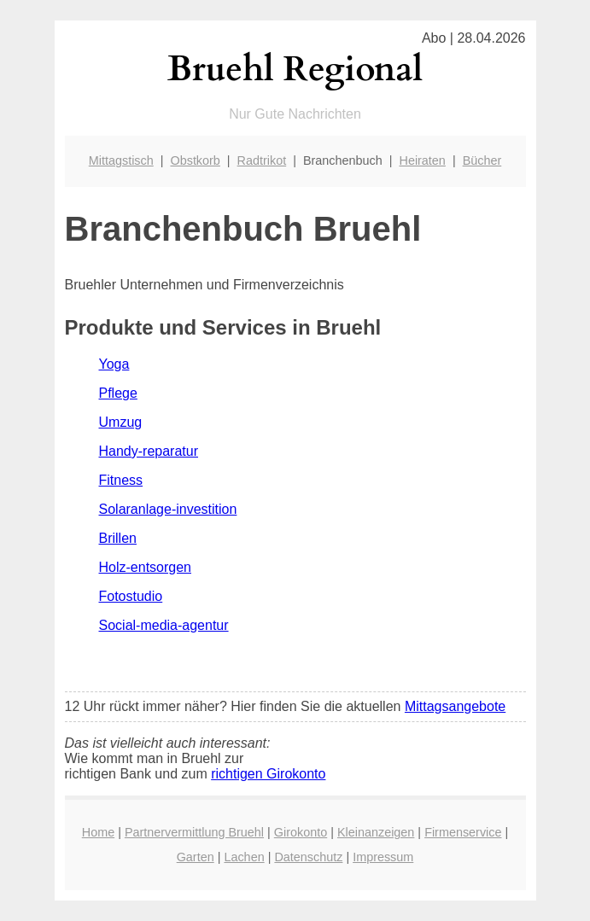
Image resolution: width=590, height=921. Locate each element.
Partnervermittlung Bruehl (194, 832)
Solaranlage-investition (168, 509)
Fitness (121, 480)
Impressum (383, 857)
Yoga (114, 364)
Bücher (482, 160)
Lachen (244, 857)
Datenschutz (308, 857)
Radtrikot (262, 160)
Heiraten (422, 160)
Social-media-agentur (164, 625)
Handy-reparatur (149, 451)
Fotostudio (131, 596)
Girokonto (300, 832)
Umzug (121, 422)
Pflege (118, 393)
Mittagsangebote (455, 706)
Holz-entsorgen (145, 567)
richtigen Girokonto (268, 774)
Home (98, 832)
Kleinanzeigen (375, 832)
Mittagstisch (121, 160)
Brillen (118, 538)
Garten (195, 857)
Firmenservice (462, 832)
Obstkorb (194, 160)
